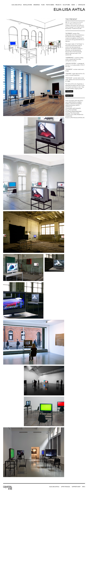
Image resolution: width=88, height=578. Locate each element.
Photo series (50, 4)
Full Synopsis (69, 91)
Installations (27, 4)
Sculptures (66, 4)
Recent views (69, 95)
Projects (58, 4)
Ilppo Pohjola (65, 486)
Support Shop (76, 486)
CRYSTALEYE (81, 4)
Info (83, 486)
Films (43, 4)
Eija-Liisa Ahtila (17, 4)
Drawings (36, 4)
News (73, 4)
